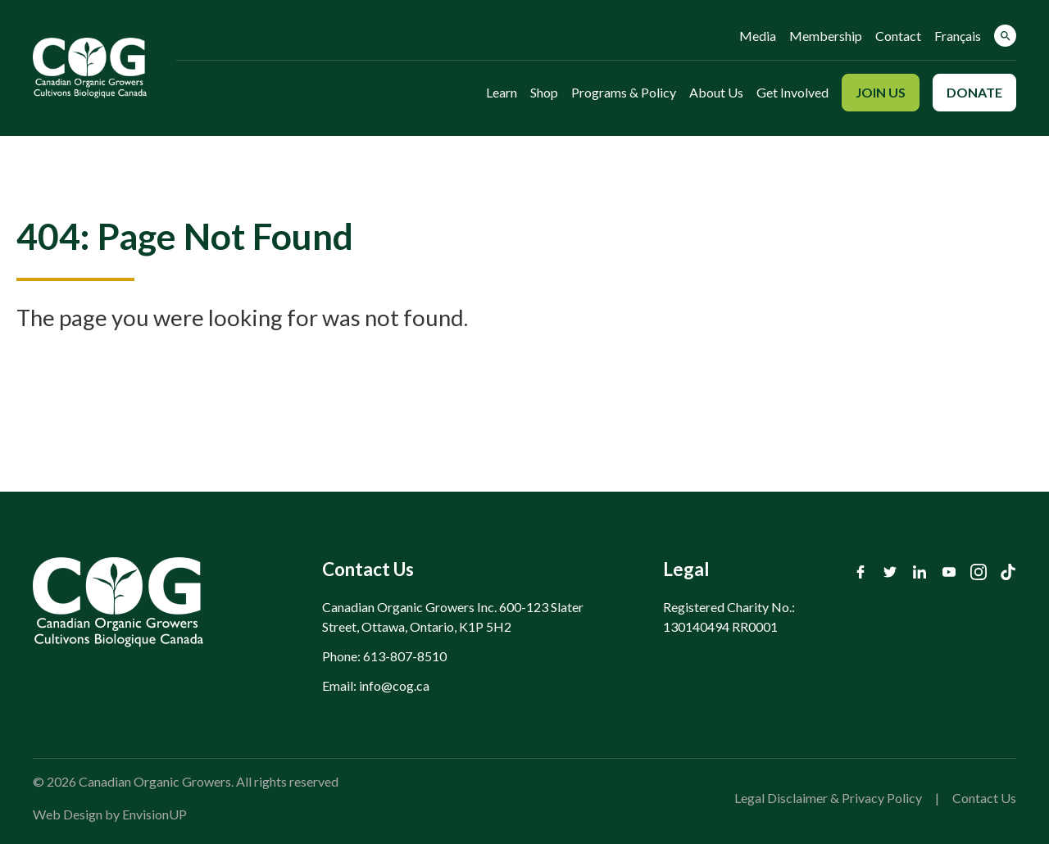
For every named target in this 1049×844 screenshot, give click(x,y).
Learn (501, 92)
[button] (1005, 36)
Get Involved (792, 92)
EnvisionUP (154, 814)
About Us (716, 92)
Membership (825, 35)
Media (757, 35)
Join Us (881, 92)
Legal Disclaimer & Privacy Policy (828, 797)
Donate (974, 92)
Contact (898, 35)
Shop (544, 92)
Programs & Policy (623, 92)
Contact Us (984, 797)
